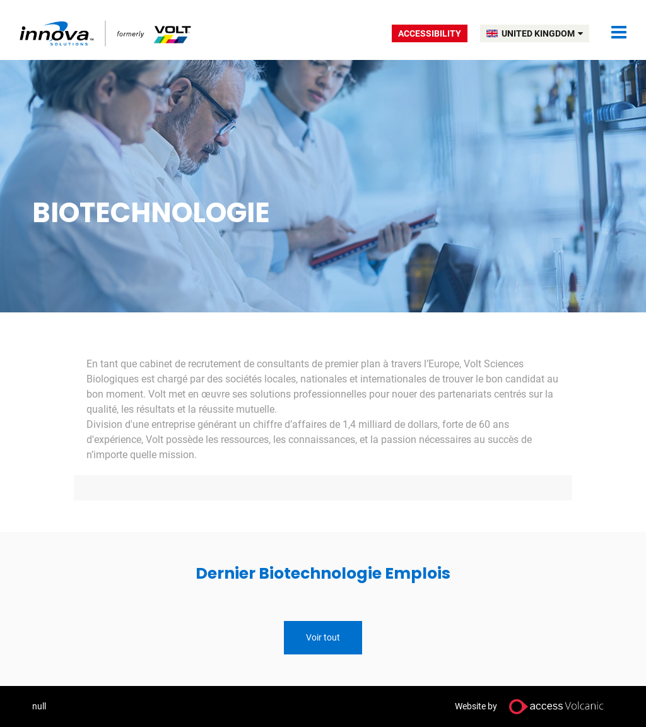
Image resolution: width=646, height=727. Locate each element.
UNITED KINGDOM (542, 33)
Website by (534, 706)
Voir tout (323, 637)
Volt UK (106, 33)
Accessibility (429, 33)
